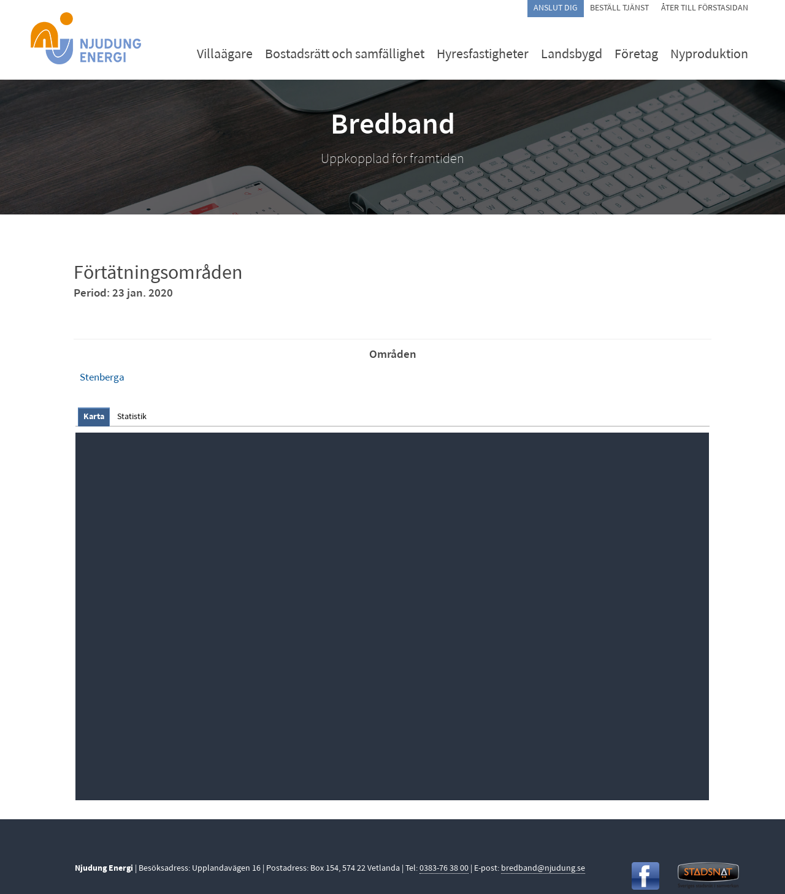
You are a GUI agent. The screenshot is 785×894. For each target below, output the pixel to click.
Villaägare (225, 55)
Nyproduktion (709, 55)
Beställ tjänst (619, 8)
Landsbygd (571, 55)
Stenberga (102, 378)
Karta (93, 417)
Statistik (132, 417)
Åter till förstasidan (704, 8)
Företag (636, 55)
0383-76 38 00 (444, 868)
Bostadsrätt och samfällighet (344, 55)
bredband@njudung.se (543, 868)
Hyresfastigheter (483, 55)
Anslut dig (556, 8)
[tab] (94, 416)
